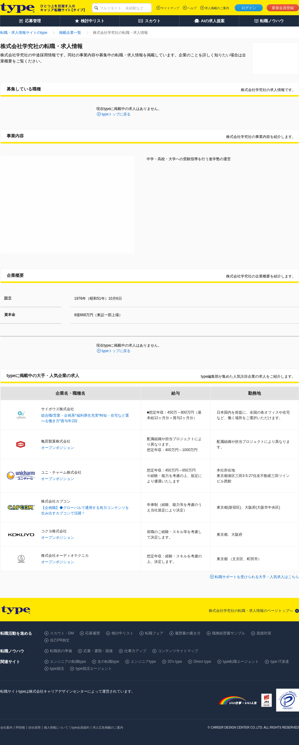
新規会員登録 (283, 8)
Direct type (202, 661)
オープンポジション (57, 448)
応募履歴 (92, 633)
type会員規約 (81, 727)
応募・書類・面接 (98, 651)
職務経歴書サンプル (228, 633)
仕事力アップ (135, 651)
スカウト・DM (62, 633)
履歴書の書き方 (188, 633)
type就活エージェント (94, 668)
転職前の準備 (61, 651)
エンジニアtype (143, 661)
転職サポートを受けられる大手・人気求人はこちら (257, 577)
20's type (175, 661)
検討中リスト (122, 633)
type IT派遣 (279, 661)
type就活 (57, 668)
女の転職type (108, 661)
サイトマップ (170, 8)
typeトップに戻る (116, 114)
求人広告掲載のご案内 (108, 727)
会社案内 (6, 727)
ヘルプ (192, 8)
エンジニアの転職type (68, 661)
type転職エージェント (241, 661)
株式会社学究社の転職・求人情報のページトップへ (251, 611)
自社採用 (34, 727)
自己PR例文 (60, 640)
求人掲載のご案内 (217, 8)
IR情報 (20, 727)
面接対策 (264, 633)
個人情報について (56, 727)
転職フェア (154, 633)
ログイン (248, 8)
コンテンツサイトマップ (178, 651)
